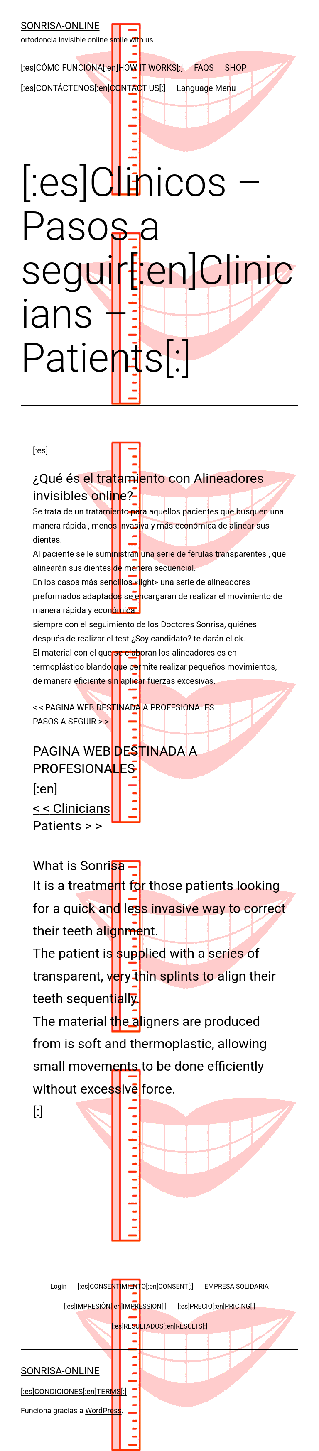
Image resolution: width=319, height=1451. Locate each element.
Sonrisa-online (60, 26)
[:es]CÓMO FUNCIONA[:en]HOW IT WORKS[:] (102, 68)
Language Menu (206, 88)
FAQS (204, 68)
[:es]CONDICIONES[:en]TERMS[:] (74, 1391)
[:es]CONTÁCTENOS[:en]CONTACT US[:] (93, 88)
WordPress (103, 1410)
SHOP (236, 68)
